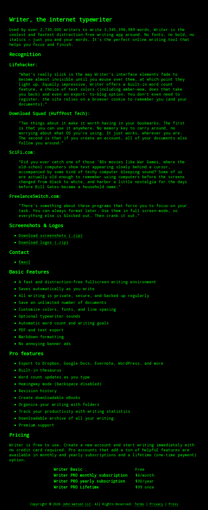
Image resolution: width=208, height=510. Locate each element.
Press (173, 504)
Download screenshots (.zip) (51, 235)
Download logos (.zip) (44, 242)
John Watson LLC (76, 504)
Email (25, 261)
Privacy (156, 504)
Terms (139, 504)
